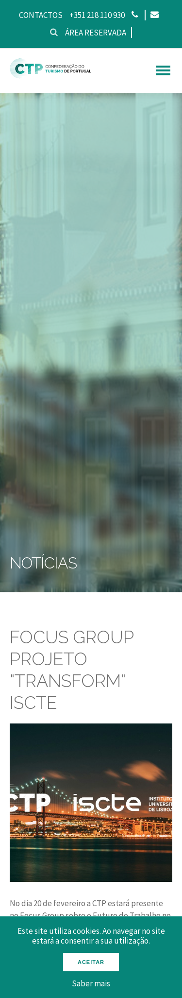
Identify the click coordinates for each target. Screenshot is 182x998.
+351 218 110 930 (97, 15)
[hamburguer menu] (163, 70)
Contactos (41, 15)
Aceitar (91, 962)
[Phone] (135, 15)
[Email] (154, 15)
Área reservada (95, 32)
